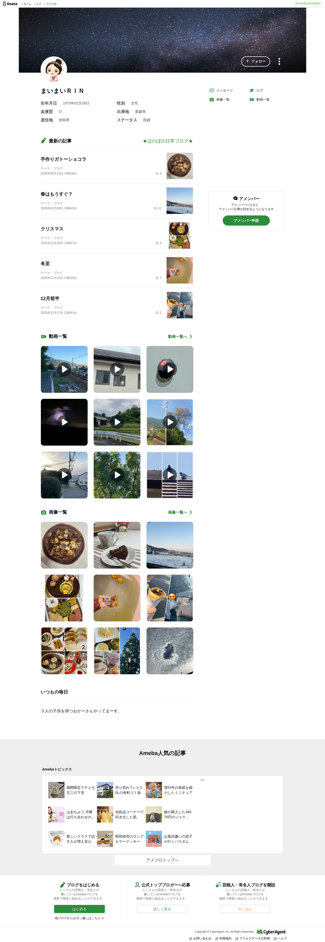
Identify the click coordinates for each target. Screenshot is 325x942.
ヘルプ (280, 938)
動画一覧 (259, 99)
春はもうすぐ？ (57, 194)
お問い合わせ (200, 938)
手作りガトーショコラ (63, 159)
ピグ (256, 90)
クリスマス (52, 228)
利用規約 (223, 938)
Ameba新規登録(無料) (307, 3)
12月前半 (50, 298)
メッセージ (221, 90)
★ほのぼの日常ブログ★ (168, 141)
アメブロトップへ (162, 860)
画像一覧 (219, 99)
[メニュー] (279, 61)
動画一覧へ (180, 336)
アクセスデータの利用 (252, 938)
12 (157, 208)
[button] (255, 61)
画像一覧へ (180, 512)
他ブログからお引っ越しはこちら (78, 918)
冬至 (45, 263)
